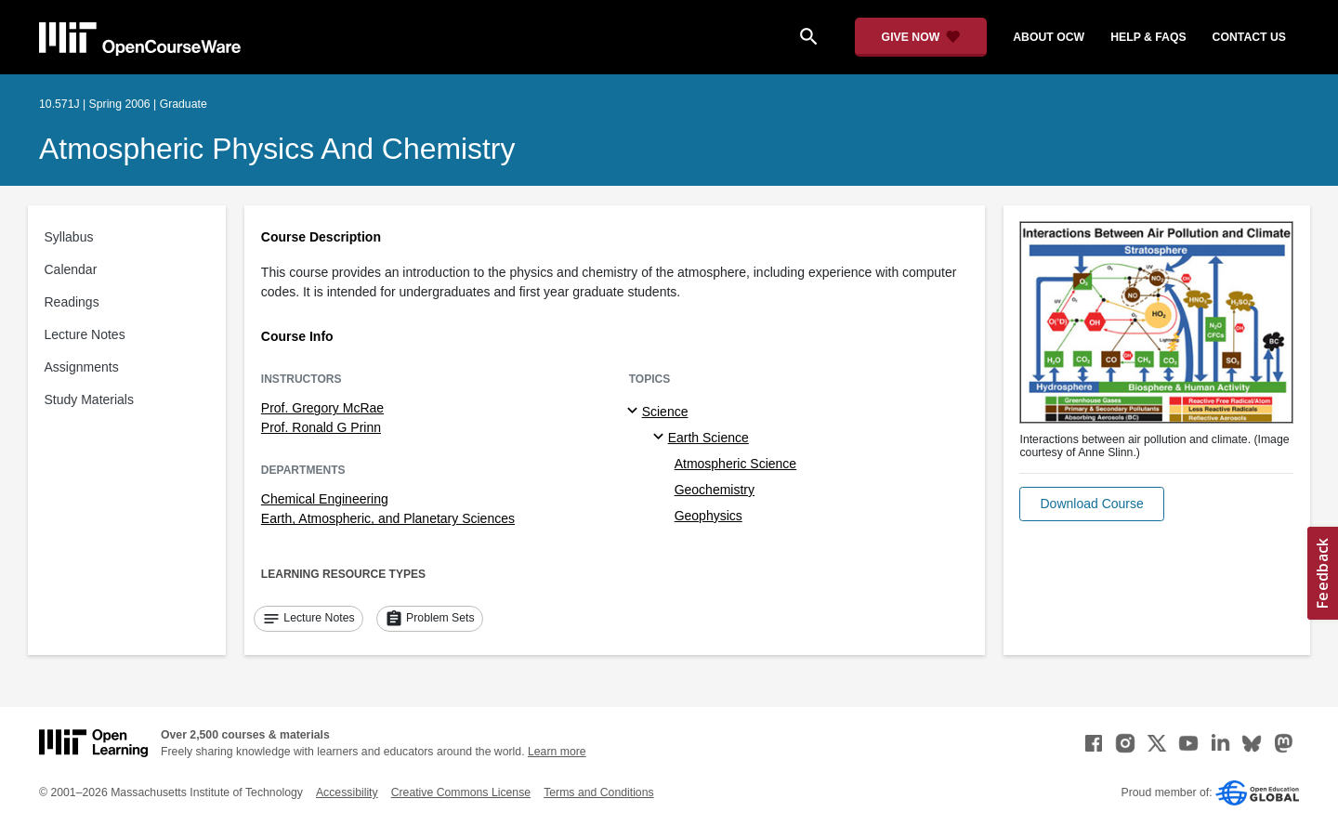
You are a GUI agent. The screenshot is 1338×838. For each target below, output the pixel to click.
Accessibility (347, 792)
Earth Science (708, 437)
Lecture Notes (85, 334)
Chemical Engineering (324, 498)
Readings (72, 302)
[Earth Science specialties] (661, 438)
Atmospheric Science (736, 463)
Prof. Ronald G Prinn (321, 427)
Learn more (557, 751)
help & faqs (1148, 37)
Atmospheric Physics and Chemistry (277, 148)
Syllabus (69, 236)
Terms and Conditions (598, 792)
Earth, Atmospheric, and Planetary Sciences (388, 518)
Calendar (71, 269)
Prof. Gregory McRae (322, 407)
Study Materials (89, 399)
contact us (1249, 37)
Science (665, 411)
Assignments (82, 367)
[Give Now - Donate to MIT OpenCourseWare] (921, 37)
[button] (1091, 504)
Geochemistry (714, 489)
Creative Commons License (461, 792)
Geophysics (708, 515)
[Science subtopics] (635, 411)
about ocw (1048, 37)
